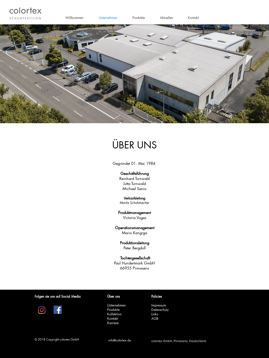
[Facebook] (58, 310)
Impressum (158, 305)
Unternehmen (116, 305)
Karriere (113, 323)
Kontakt (112, 318)
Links (154, 314)
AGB (154, 318)
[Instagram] (41, 310)
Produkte (113, 310)
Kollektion (114, 314)
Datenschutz (160, 310)
